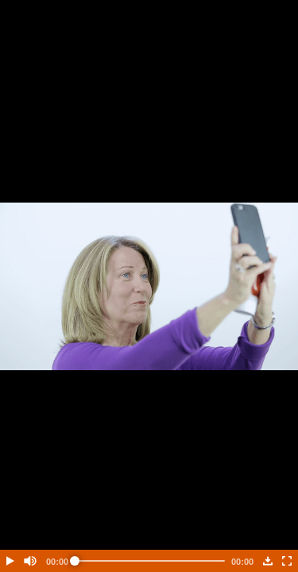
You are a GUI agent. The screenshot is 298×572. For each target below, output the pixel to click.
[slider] (150, 561)
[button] (9, 561)
